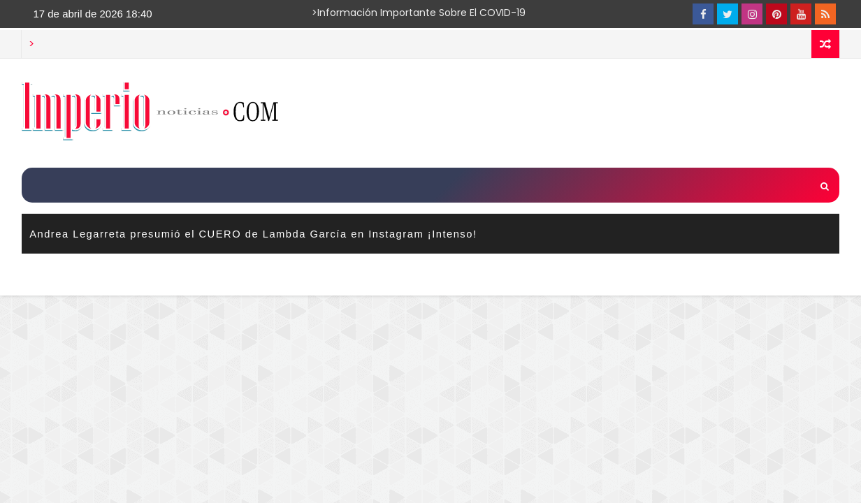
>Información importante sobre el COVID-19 (364, 13)
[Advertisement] (583, 112)
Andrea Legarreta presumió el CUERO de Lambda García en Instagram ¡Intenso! (253, 234)
